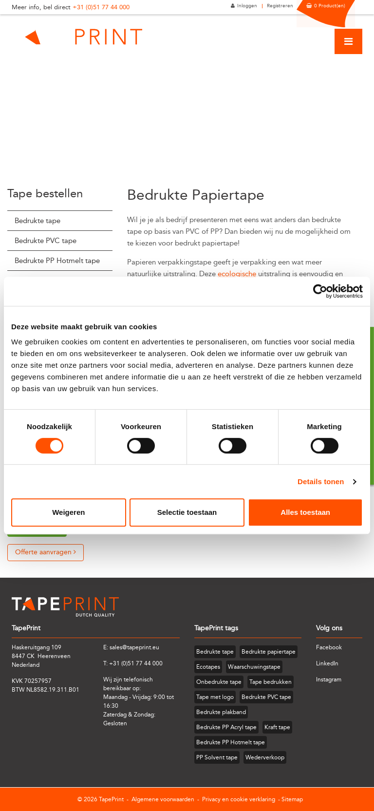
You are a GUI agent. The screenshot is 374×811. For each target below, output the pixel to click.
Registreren (280, 6)
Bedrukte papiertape (269, 651)
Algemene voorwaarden (162, 799)
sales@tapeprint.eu (134, 647)
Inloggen (247, 6)
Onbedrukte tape (219, 682)
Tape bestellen (45, 193)
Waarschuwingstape (254, 666)
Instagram (328, 679)
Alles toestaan (305, 512)
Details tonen (321, 481)
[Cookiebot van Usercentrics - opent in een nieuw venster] (320, 291)
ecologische (237, 273)
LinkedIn (327, 663)
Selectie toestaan (187, 512)
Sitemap (292, 799)
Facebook (329, 647)
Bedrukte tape (37, 220)
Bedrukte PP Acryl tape (226, 727)
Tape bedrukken (270, 682)
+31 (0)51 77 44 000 (101, 7)
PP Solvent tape (217, 757)
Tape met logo (215, 697)
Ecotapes (208, 666)
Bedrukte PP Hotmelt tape (57, 260)
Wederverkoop (264, 757)
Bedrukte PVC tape (45, 240)
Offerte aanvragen (45, 552)
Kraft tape (277, 727)
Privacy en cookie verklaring (238, 799)
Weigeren (68, 512)
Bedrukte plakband (221, 712)
